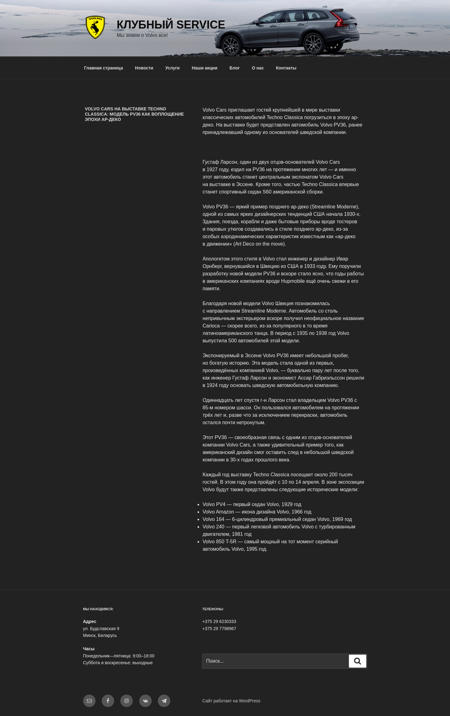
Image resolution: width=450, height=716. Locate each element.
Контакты (286, 67)
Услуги (172, 67)
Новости (144, 67)
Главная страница (103, 67)
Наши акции (204, 67)
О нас (258, 67)
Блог (234, 67)
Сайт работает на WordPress (231, 700)
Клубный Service (171, 24)
